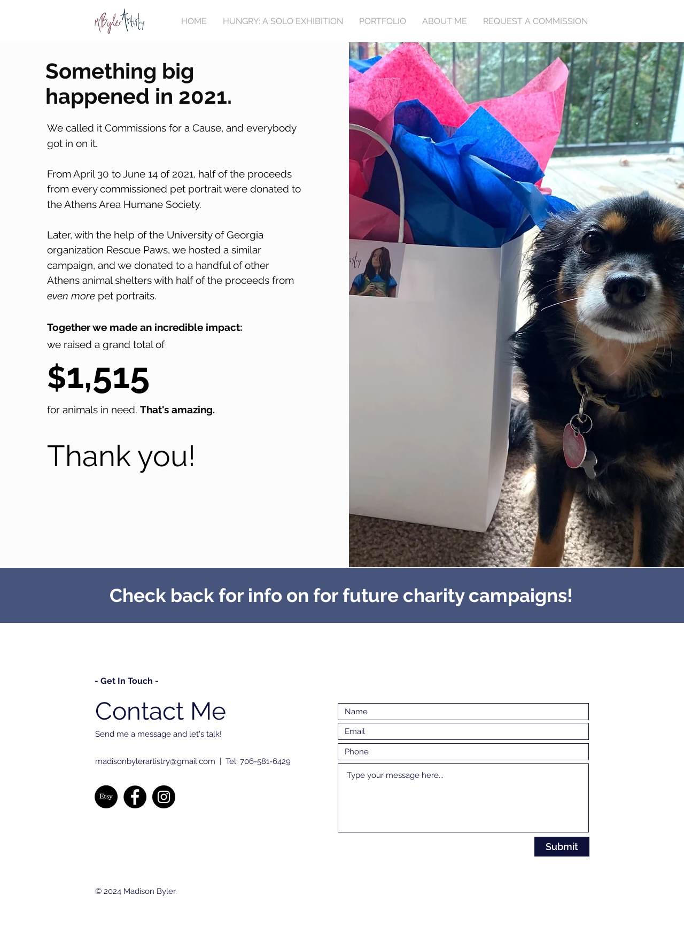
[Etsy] (106, 796)
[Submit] (561, 846)
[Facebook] (134, 796)
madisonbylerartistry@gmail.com (155, 761)
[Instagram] (163, 796)
